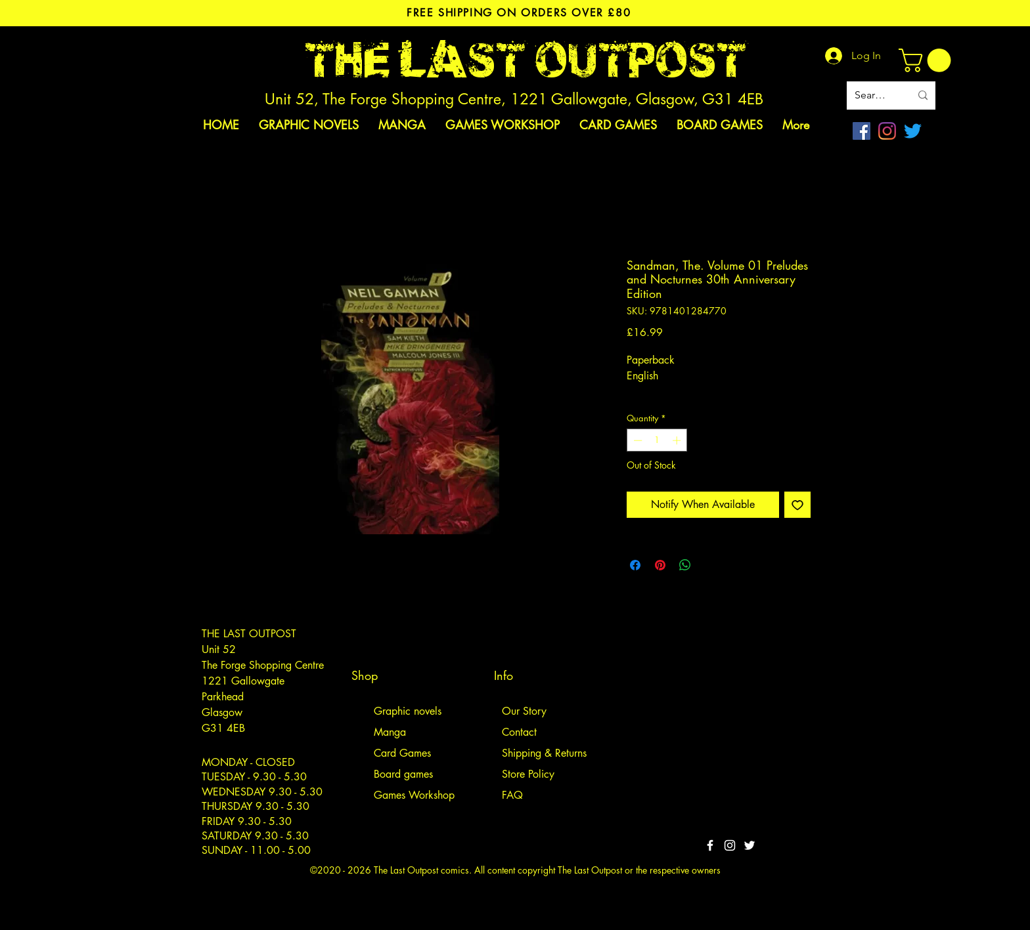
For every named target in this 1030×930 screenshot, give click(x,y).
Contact (519, 732)
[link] (927, 60)
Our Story (524, 711)
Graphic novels (407, 711)
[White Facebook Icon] (710, 845)
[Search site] (873, 95)
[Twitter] (913, 131)
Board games (403, 774)
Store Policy (528, 774)
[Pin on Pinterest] (660, 565)
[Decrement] (636, 440)
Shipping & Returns (544, 753)
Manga (390, 732)
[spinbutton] (657, 440)
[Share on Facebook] (635, 565)
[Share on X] (710, 565)
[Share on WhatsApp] (685, 565)
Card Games (402, 753)
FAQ (512, 795)
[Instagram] (887, 131)
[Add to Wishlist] (797, 505)
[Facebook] (861, 131)
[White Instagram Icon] (730, 845)
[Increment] (678, 440)
